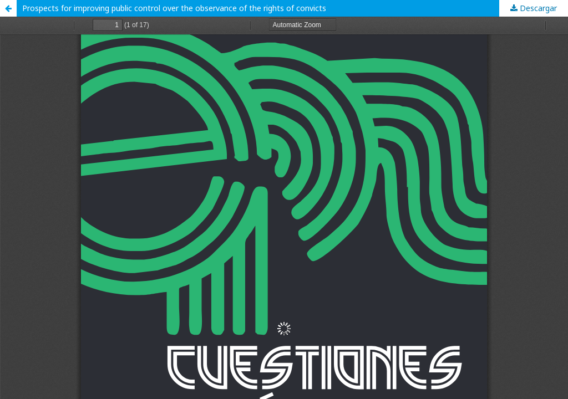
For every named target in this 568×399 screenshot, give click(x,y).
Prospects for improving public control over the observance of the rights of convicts (174, 8)
